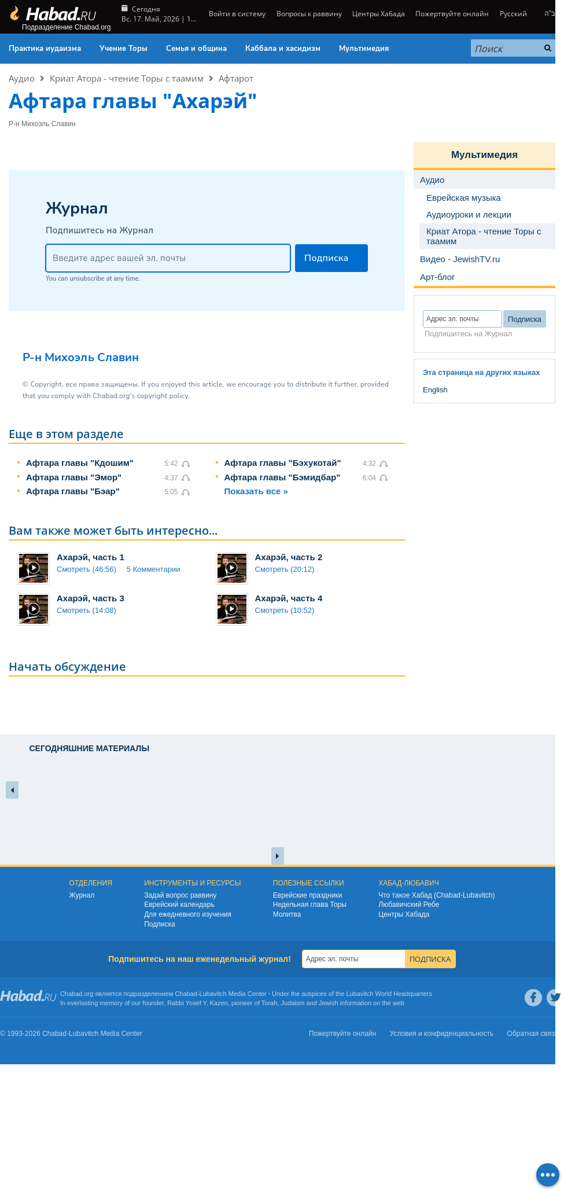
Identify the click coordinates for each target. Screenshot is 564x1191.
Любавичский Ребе (408, 904)
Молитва (287, 914)
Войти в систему (236, 14)
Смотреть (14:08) (86, 610)
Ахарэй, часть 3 (90, 598)
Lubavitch (213, 993)
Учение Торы (123, 48)
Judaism (293, 1002)
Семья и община (196, 48)
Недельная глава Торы (309, 904)
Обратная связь (532, 1034)
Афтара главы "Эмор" (73, 477)
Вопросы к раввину (309, 14)
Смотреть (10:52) (285, 610)
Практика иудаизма (45, 48)
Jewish (328, 1002)
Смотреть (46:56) (86, 569)
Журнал (82, 895)
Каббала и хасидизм (282, 48)
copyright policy (162, 395)
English (435, 389)
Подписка (159, 924)
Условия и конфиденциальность (442, 1034)
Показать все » (256, 491)
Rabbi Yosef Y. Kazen (197, 1002)
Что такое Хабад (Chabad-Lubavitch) (436, 895)
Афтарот (236, 78)
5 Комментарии (153, 569)
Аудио (22, 78)
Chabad (186, 993)
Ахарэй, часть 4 (289, 598)
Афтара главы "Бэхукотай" (282, 463)
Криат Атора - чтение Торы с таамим (127, 78)
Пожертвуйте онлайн (452, 14)
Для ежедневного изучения (187, 914)
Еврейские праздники (307, 895)
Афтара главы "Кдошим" (80, 463)
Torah (269, 1002)
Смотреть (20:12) (285, 569)
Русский (513, 14)
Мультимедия (364, 48)
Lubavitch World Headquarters (389, 993)
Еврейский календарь (179, 904)
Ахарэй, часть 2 (289, 557)
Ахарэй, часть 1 (90, 557)
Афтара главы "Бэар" (73, 491)
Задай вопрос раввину (180, 895)
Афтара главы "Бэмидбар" (282, 477)
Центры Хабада (378, 14)
